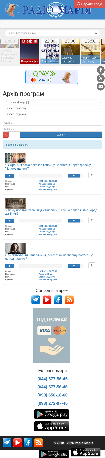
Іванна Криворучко (48, 189)
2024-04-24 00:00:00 (48, 181)
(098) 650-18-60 (52, 395)
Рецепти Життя (46, 274)
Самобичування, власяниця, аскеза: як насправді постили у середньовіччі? (49, 256)
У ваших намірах (47, 184)
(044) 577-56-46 (52, 387)
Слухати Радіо (89, 4)
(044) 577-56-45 (52, 378)
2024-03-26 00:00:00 (48, 226)
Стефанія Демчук (47, 187)
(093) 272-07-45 (52, 403)
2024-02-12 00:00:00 (48, 271)
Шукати (61, 134)
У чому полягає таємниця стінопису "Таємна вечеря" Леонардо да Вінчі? (51, 211)
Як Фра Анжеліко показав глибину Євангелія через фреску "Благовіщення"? (48, 166)
